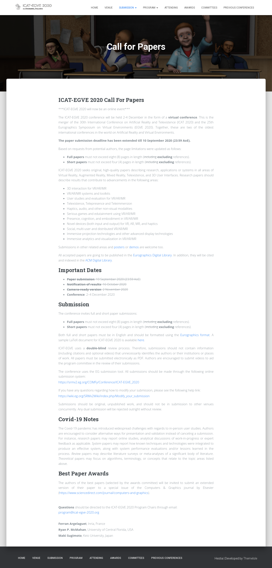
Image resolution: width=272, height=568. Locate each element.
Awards (189, 7)
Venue (109, 7)
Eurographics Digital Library (152, 255)
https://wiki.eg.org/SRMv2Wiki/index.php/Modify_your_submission (104, 396)
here (141, 340)
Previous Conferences (239, 7)
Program (150, 7)
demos (134, 247)
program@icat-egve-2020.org (78, 512)
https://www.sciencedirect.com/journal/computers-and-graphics (103, 493)
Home (94, 7)
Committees (209, 7)
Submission (128, 7)
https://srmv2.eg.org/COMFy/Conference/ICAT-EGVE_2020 (98, 382)
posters (119, 247)
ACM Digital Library (98, 260)
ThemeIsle (250, 558)
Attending (171, 7)
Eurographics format (195, 335)
